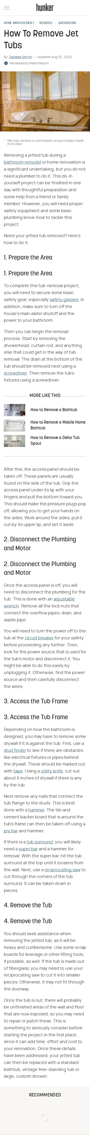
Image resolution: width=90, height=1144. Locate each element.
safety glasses (64, 300)
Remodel (46, 23)
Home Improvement (19, 23)
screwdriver (15, 373)
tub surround (40, 842)
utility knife (52, 771)
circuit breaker (39, 638)
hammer (36, 810)
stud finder (15, 750)
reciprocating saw (62, 870)
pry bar (11, 831)
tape (18, 771)
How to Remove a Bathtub (53, 410)
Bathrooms (68, 23)
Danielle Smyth (20, 57)
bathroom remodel (22, 162)
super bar (28, 849)
